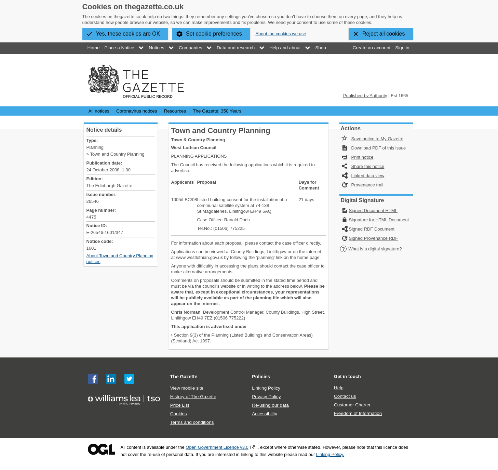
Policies (261, 376)
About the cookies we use (280, 33)
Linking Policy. (330, 454)
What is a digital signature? (371, 248)
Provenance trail (367, 184)
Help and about (285, 47)
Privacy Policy (266, 396)
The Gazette (184, 376)
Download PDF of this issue (378, 148)
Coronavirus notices (136, 111)
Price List (179, 405)
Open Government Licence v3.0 (217, 447)
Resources (175, 111)
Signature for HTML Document (379, 219)
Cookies (178, 413)
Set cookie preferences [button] (214, 34)
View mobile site (186, 388)
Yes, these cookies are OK (128, 34)
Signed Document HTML (373, 210)
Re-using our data (270, 405)
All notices (99, 111)
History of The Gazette (193, 396)
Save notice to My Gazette (377, 138)
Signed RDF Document (372, 229)
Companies (190, 47)
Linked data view (368, 175)
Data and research (236, 47)
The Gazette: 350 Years (217, 111)
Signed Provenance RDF (373, 238)
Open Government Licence (101, 449)
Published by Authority (365, 95)
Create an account (371, 47)
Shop (320, 47)
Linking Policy (266, 388)
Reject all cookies (383, 34)
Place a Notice (119, 47)
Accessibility (264, 413)
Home (94, 47)
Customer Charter (352, 404)
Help (339, 387)
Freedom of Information (358, 413)
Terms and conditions (192, 422)
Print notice (362, 157)
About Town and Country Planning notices (119, 258)
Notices (156, 47)
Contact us (345, 396)
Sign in (402, 47)
